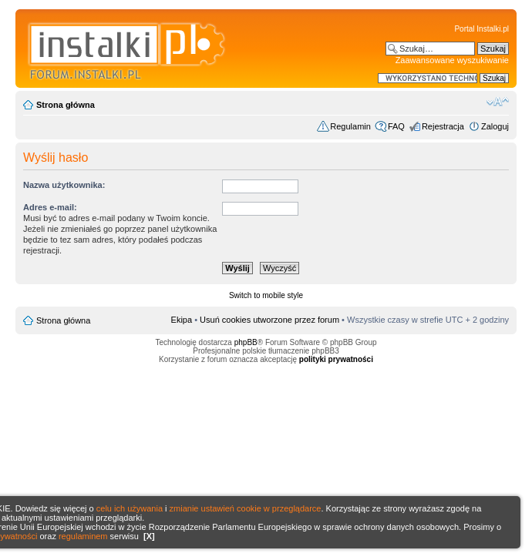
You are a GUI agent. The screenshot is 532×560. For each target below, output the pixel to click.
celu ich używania (129, 508)
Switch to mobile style (266, 295)
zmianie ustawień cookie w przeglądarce (246, 508)
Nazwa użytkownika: (64, 184)
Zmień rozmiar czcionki (498, 102)
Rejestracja (443, 126)
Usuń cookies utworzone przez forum (269, 319)
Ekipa (182, 319)
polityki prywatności (336, 359)
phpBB (246, 342)
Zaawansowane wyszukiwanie (452, 60)
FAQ (396, 126)
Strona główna (65, 104)
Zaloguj (495, 126)
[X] (149, 536)
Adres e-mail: (50, 207)
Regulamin (350, 126)
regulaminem (83, 536)
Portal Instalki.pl (481, 29)
